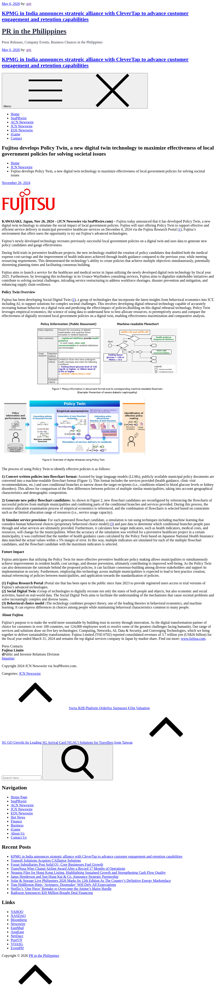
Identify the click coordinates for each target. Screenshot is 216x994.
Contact (16, 138)
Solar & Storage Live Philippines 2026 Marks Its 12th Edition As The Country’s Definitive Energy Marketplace (91, 881)
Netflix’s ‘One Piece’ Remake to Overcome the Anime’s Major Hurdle (61, 889)
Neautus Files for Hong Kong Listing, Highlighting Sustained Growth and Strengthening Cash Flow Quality (88, 872)
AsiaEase (17, 932)
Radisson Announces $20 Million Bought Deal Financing (52, 893)
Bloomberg (19, 920)
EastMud (17, 928)
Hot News (18, 817)
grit (28, 4)
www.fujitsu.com (193, 639)
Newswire (18, 924)
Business (17, 825)
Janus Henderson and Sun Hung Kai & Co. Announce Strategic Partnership (64, 876)
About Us (18, 833)
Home (15, 114)
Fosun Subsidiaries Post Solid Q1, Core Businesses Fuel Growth (57, 864)
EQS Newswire (22, 130)
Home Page (19, 797)
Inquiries (8, 658)
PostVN (16, 940)
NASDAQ (18, 916)
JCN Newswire (21, 126)
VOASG (17, 944)
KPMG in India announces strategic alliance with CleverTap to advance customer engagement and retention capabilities (96, 856)
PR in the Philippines (34, 31)
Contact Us (19, 837)
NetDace (17, 936)
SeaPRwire (19, 118)
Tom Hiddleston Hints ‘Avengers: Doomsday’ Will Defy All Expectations (63, 885)
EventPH (17, 948)
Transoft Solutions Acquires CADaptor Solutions (46, 860)
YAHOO (17, 912)
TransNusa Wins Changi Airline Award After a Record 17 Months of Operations (68, 868)
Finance (16, 821)
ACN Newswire (22, 122)
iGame (15, 134)
